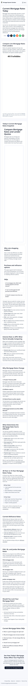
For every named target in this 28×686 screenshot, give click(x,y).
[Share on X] (11, 35)
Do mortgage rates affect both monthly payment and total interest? (13, 284)
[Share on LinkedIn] (14, 35)
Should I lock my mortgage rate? (11, 642)
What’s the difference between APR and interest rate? (13, 646)
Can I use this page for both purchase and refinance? (12, 290)
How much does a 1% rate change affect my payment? (14, 638)
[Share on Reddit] (17, 35)
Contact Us (18, 681)
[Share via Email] (23, 35)
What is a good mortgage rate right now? (14, 631)
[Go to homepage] (8, 2)
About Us (13, 681)
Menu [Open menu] (24, 2)
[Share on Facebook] (8, 35)
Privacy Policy (7, 681)
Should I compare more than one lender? (13, 295)
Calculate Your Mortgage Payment (14, 667)
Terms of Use (24, 681)
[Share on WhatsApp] (20, 35)
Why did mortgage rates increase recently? (14, 635)
